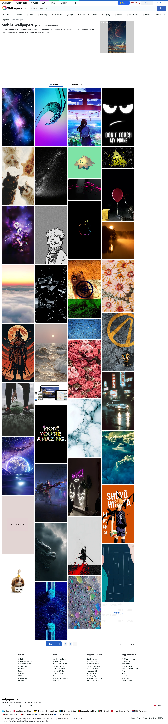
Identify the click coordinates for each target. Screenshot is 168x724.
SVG (44, 3)
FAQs (20, 706)
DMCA (160, 718)
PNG (53, 3)
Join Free (160, 3)
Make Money (135, 3)
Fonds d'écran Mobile (11, 714)
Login (147, 3)
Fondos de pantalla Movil (122, 711)
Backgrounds (21, 3)
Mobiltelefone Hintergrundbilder (46, 711)
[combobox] (93, 8)
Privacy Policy (136, 718)
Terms (145, 718)
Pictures (34, 3)
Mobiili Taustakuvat (63, 714)
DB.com (31, 706)
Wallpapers (7, 3)
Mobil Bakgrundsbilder (68, 711)
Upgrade (125, 3)
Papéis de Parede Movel (88, 711)
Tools (73, 3)
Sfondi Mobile (105, 711)
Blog (24, 706)
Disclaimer (152, 718)
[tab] (56, 84)
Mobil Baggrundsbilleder (24, 711)
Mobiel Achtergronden (141, 711)
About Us (5, 706)
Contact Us (13, 706)
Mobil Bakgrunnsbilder (45, 714)
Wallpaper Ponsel (28, 714)
